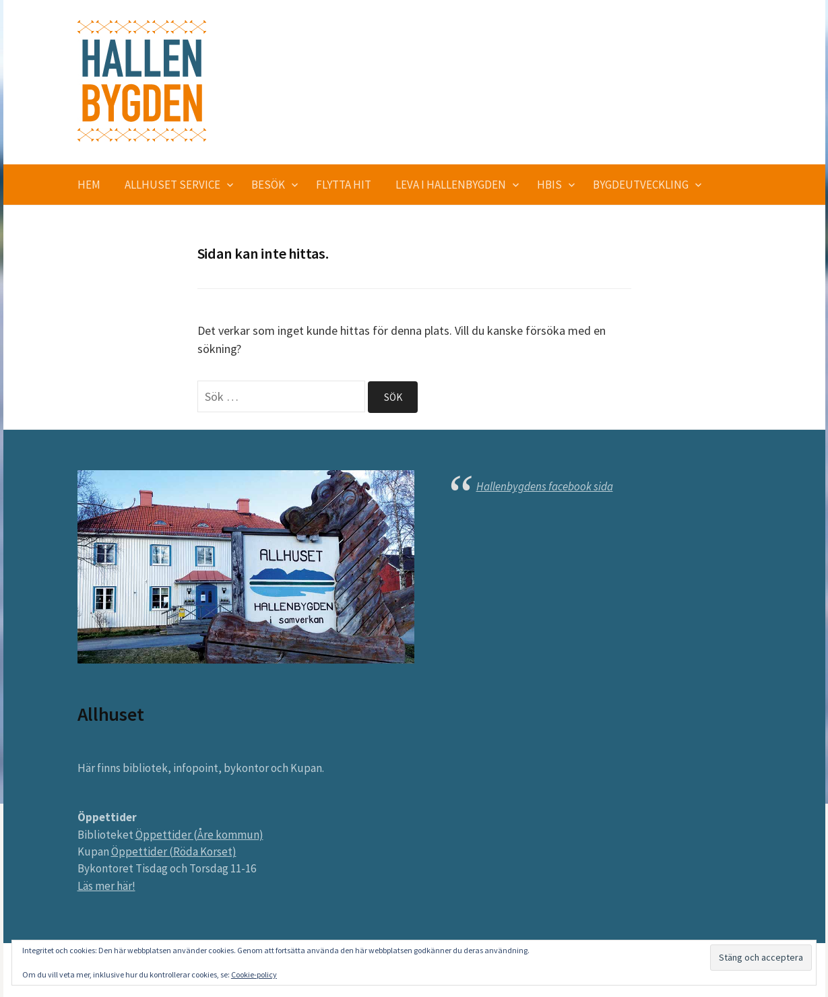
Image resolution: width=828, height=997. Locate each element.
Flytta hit (343, 184)
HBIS (549, 184)
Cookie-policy (254, 974)
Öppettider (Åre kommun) (199, 834)
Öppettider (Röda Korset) (173, 851)
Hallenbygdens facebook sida (544, 486)
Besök (268, 184)
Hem (88, 184)
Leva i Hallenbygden (450, 184)
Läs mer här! (106, 885)
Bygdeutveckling (641, 184)
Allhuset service (172, 184)
